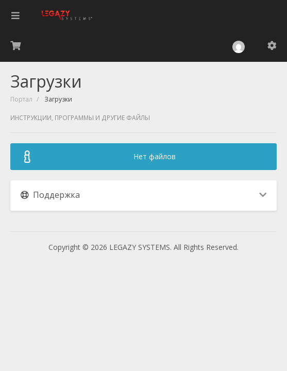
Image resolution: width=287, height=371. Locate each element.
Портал (21, 99)
